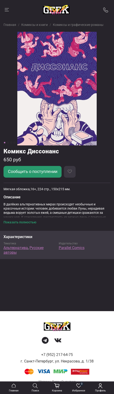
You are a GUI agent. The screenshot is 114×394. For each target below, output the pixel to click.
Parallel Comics (72, 248)
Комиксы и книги (34, 25)
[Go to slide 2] (7, 142)
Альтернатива (16, 248)
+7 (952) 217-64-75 (57, 354)
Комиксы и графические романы (78, 25)
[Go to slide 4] (14, 142)
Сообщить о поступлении (32, 171)
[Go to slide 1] (4, 142)
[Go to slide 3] (11, 142)
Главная (10, 25)
